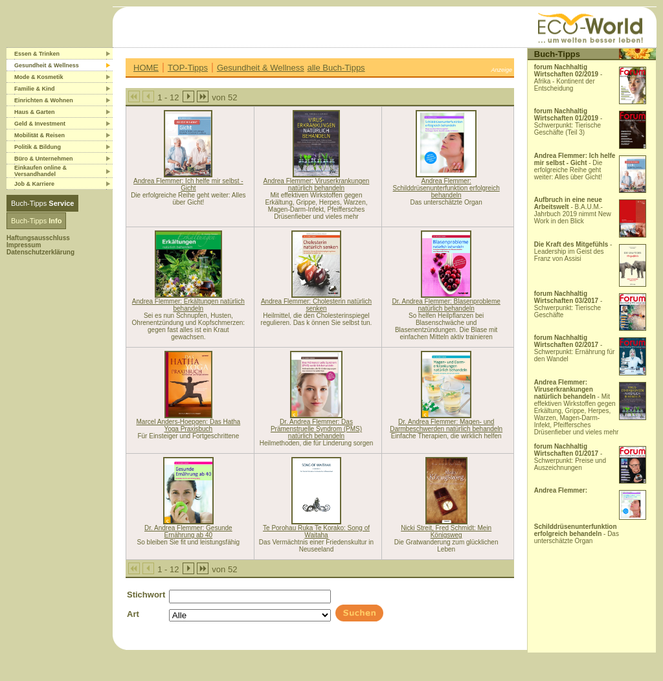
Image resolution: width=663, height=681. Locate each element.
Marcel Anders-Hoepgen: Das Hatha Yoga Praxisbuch (189, 425)
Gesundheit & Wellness (260, 68)
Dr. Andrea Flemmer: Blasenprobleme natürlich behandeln (446, 305)
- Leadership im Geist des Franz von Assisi (573, 251)
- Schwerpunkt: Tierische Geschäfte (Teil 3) (568, 121)
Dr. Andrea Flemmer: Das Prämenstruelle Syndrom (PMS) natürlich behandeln (316, 429)
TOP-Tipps (188, 68)
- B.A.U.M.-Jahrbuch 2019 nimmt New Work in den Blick (572, 210)
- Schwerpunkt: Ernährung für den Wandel (574, 348)
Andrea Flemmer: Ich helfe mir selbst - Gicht (188, 184)
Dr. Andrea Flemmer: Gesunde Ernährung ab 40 (188, 531)
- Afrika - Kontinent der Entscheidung (568, 77)
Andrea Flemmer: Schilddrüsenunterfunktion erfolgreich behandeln (446, 188)
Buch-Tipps (42, 203)
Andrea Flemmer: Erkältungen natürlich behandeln (188, 305)
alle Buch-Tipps (336, 68)
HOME (146, 68)
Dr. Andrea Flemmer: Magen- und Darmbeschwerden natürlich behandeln (446, 425)
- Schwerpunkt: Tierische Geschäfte (568, 304)
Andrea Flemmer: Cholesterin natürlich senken (316, 305)
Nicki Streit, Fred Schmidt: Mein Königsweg (446, 531)
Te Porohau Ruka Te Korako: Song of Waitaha (316, 531)
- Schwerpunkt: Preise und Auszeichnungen (570, 457)
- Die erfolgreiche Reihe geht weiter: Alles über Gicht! (575, 166)
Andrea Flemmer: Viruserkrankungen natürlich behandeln (317, 184)
